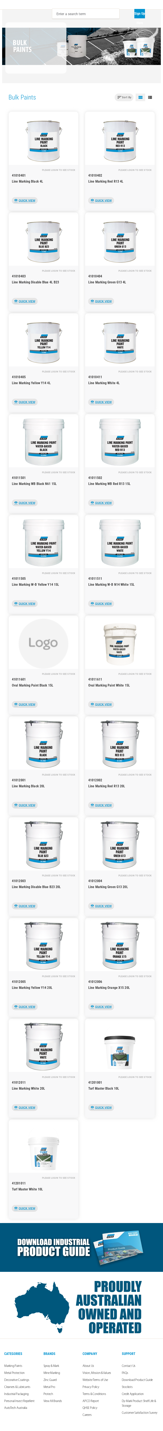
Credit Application (133, 1394)
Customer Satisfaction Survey (139, 1413)
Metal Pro (49, 1387)
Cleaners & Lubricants (17, 1387)
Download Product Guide (137, 1380)
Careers (87, 1415)
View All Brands (53, 1401)
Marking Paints (13, 1366)
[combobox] (85, 14)
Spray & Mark (51, 1366)
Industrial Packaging (16, 1394)
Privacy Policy (91, 1387)
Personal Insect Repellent (19, 1401)
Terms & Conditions (94, 1394)
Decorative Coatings (16, 1380)
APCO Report (91, 1401)
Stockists (127, 1387)
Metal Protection (14, 1373)
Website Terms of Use (95, 1380)
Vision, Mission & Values (97, 1373)
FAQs (125, 1373)
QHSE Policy (90, 1408)
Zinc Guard (50, 1380)
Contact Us (129, 1366)
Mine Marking (52, 1373)
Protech (48, 1394)
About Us (88, 1366)
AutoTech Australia (15, 1408)
